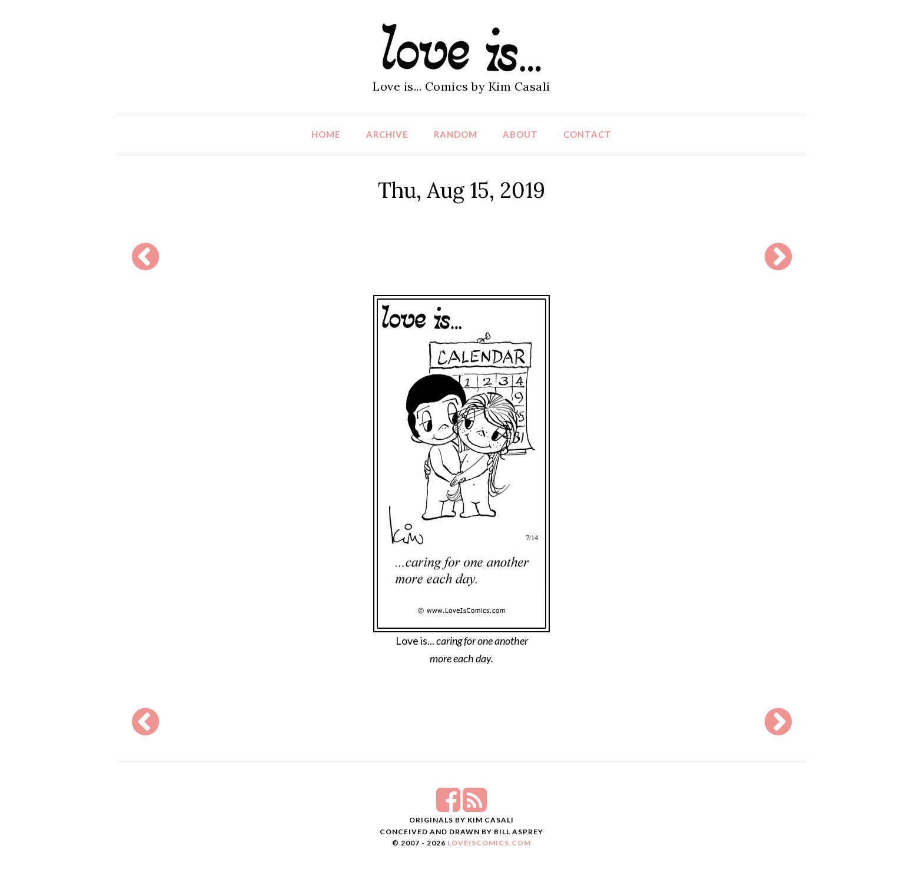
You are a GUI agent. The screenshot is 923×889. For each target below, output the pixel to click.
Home (326, 134)
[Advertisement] (461, 256)
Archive (387, 134)
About (520, 134)
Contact (587, 134)
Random (455, 134)
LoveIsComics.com (489, 842)
